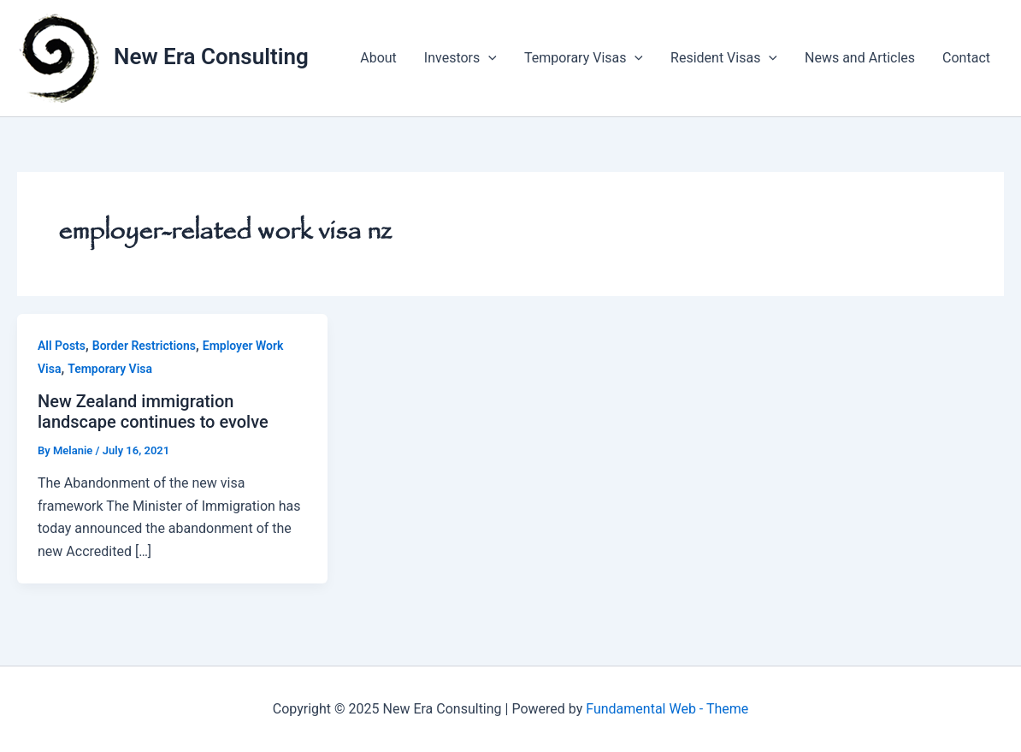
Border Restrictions (144, 345)
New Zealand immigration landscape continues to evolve (153, 412)
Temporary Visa (110, 369)
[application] (488, 58)
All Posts (62, 345)
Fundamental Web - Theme (667, 709)
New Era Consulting (211, 56)
